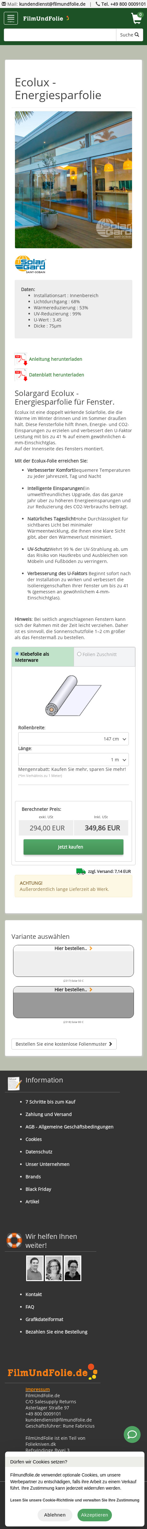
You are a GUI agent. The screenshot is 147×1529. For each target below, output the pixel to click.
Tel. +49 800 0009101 (123, 4)
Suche (129, 35)
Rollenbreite (31, 728)
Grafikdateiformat (44, 1319)
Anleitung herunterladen (55, 359)
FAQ (30, 1307)
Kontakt (34, 1294)
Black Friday (38, 1189)
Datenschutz (39, 1152)
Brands (33, 1177)
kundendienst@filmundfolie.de (52, 4)
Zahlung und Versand (49, 1114)
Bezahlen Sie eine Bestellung (56, 1332)
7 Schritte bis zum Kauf (50, 1102)
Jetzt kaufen (70, 847)
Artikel (32, 1202)
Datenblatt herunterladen (56, 375)
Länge (24, 748)
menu (10, 19)
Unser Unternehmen (48, 1164)
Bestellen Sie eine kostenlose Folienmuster (64, 1044)
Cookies (34, 1139)
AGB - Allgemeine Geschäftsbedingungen (70, 1127)
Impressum (38, 1389)
